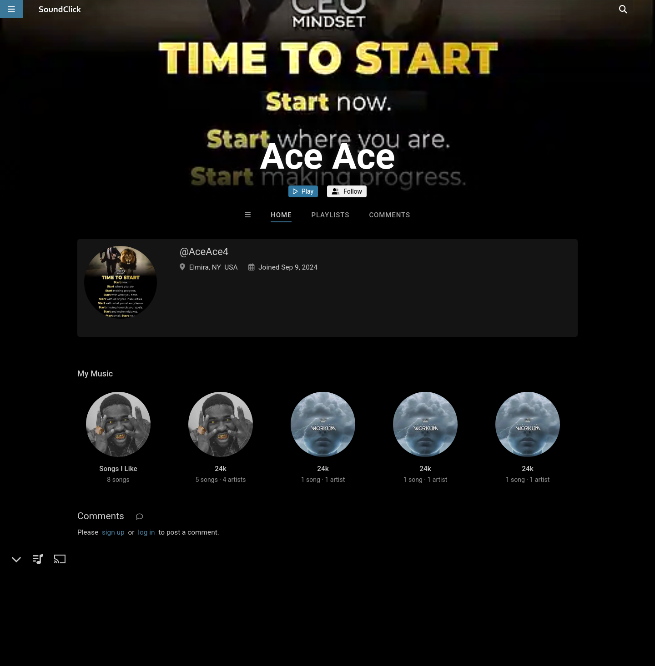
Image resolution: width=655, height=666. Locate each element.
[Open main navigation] (11, 9)
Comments (389, 215)
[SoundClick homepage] (60, 9)
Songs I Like (118, 478)
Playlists (330, 215)
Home (281, 215)
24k (221, 478)
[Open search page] (646, 9)
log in (146, 541)
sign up (113, 541)
